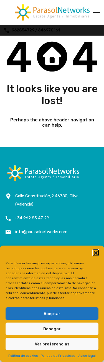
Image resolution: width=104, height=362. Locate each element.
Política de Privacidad (58, 356)
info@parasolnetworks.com (41, 231)
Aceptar (52, 313)
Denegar (52, 328)
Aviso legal (87, 356)
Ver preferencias (52, 344)
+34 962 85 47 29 (32, 217)
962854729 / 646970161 (36, 30)
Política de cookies (23, 356)
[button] (95, 252)
